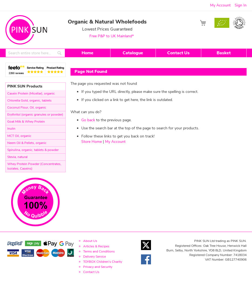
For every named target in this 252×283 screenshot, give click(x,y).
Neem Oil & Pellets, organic (26, 143)
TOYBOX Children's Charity (102, 262)
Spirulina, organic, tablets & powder (33, 150)
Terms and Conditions (99, 251)
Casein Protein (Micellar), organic (31, 93)
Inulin (11, 128)
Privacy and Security (97, 267)
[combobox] (35, 53)
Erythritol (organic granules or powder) (35, 114)
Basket (224, 53)
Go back (88, 120)
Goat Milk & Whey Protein (26, 121)
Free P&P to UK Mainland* (111, 36)
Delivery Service (94, 256)
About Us (90, 241)
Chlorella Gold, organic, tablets (29, 100)
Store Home (91, 141)
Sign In (241, 5)
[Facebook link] (146, 265)
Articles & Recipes (96, 246)
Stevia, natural (17, 157)
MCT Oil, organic (19, 136)
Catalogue (133, 53)
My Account (220, 5)
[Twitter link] (146, 251)
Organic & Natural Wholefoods (107, 21)
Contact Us (178, 53)
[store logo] (26, 30)
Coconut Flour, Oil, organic (26, 107)
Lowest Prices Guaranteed (107, 29)
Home (87, 53)
